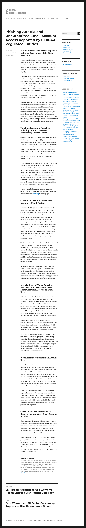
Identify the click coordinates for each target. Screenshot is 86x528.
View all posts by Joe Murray (27, 473)
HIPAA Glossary (67, 80)
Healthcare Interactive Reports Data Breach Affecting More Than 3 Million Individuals (71, 99)
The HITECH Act (67, 65)
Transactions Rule (68, 49)
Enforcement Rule (68, 53)
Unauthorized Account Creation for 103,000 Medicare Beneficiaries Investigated (71, 134)
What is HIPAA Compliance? (15, 18)
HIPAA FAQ (66, 77)
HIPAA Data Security (68, 78)
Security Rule (66, 47)
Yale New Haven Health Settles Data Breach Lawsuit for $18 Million (71, 115)
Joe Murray (9, 50)
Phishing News (10, 55)
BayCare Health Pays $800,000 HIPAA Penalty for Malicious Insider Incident (71, 140)
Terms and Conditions (49, 520)
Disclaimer (59, 520)
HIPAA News (55, 18)
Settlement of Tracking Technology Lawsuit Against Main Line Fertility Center (70, 110)
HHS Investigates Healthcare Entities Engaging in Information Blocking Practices (71, 124)
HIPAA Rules (66, 46)
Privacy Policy (37, 520)
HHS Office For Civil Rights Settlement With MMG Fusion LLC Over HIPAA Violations (71, 94)
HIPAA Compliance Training (38, 18)
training (36, 194)
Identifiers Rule (67, 51)
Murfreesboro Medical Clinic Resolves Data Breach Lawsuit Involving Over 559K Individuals (71, 104)
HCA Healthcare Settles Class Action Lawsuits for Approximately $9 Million (70, 129)
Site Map (29, 520)
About (66, 18)
